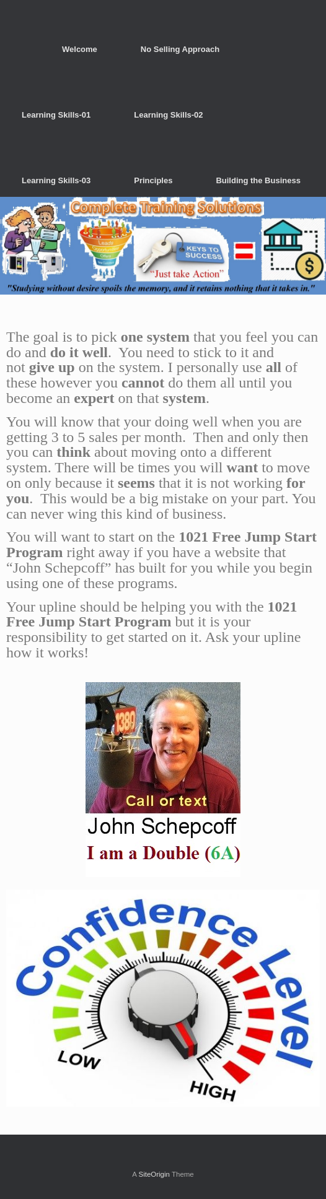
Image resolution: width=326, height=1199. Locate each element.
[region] (163, 246)
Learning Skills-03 (56, 180)
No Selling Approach (180, 49)
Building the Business (258, 180)
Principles (153, 180)
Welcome (79, 49)
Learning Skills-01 (56, 114)
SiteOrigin (154, 1174)
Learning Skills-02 (168, 114)
